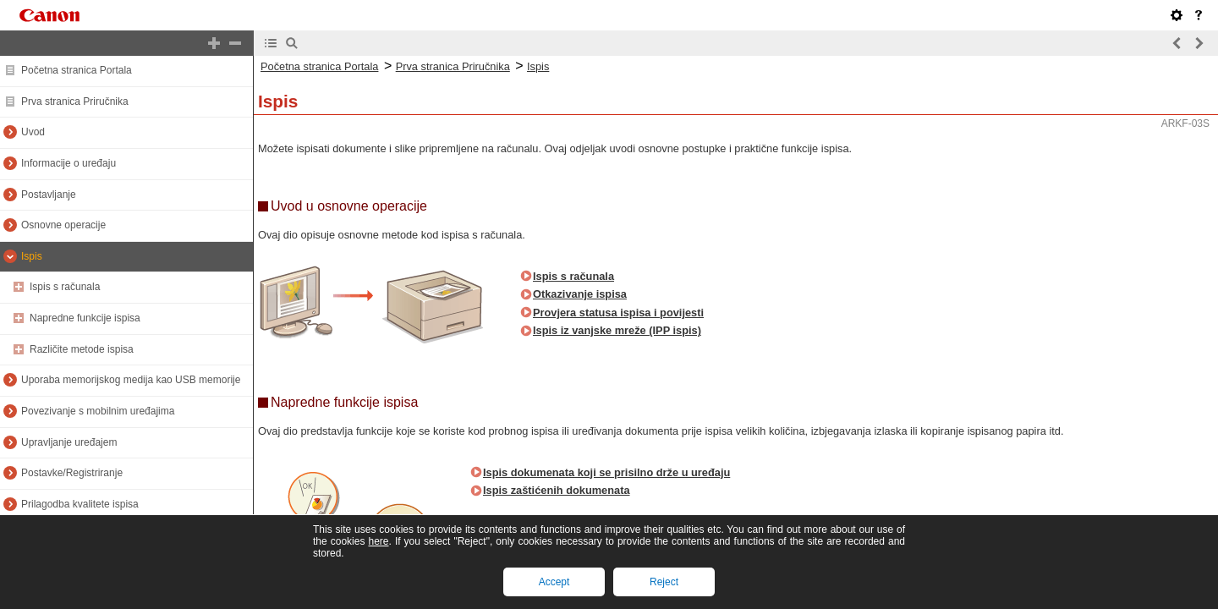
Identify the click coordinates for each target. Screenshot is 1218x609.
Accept (554, 582)
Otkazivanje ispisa (580, 294)
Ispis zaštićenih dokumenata (556, 490)
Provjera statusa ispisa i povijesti (618, 312)
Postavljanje (48, 194)
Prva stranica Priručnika (75, 101)
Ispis (31, 256)
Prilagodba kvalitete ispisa (80, 504)
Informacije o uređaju (68, 163)
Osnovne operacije (63, 225)
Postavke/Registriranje (72, 473)
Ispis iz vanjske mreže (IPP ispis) (617, 330)
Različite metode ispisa (82, 349)
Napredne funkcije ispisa (85, 318)
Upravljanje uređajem (69, 442)
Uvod (33, 132)
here (378, 541)
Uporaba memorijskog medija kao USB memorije (130, 380)
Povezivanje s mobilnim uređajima (97, 411)
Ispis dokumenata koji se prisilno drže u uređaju (606, 472)
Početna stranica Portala (76, 70)
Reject (664, 582)
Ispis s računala (65, 287)
